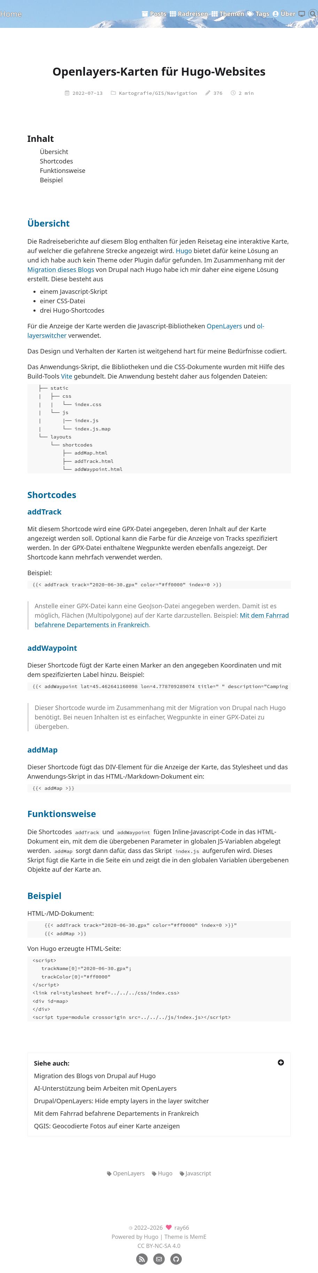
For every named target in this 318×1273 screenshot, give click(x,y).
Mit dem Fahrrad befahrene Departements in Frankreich (116, 1113)
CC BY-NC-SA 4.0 (159, 1246)
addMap (43, 750)
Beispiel (51, 180)
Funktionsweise (63, 170)
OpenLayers (224, 326)
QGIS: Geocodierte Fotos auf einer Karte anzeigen (107, 1126)
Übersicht (54, 151)
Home (11, 13)
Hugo (184, 250)
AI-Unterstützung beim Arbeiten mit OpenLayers (105, 1088)
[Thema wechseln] (301, 14)
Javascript (195, 1173)
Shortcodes (56, 161)
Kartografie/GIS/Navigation (158, 93)
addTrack (45, 511)
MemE (198, 1237)
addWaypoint (52, 648)
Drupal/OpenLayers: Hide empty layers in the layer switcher (121, 1101)
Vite (66, 376)
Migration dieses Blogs (61, 269)
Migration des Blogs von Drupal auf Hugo (95, 1076)
